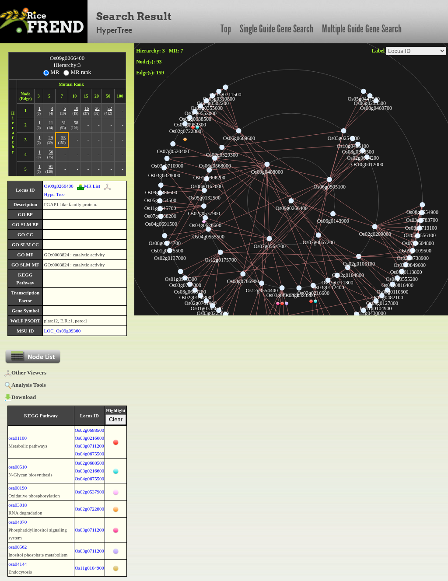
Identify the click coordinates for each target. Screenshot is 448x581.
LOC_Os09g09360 (62, 330)
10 (76, 108)
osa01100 (17, 438)
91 (51, 166)
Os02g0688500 (89, 430)
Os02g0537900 (89, 491)
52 (110, 108)
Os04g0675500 (89, 453)
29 (51, 137)
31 (63, 122)
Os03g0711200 (89, 445)
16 (86, 108)
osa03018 (17, 505)
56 (51, 152)
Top (225, 29)
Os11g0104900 (89, 567)
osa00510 (17, 466)
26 (97, 108)
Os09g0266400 (58, 186)
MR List (88, 186)
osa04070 (17, 522)
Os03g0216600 (89, 438)
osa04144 (17, 564)
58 (76, 122)
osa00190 (17, 487)
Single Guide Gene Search (276, 29)
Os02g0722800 (89, 508)
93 (63, 137)
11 (51, 122)
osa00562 (17, 547)
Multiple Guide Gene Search (362, 29)
